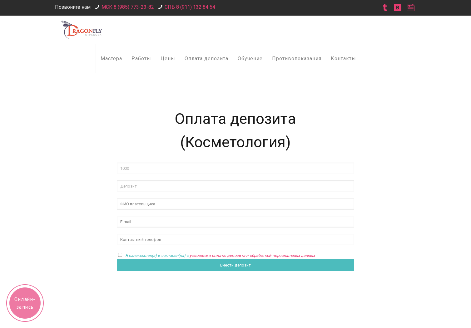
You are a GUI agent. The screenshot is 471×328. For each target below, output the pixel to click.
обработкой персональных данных (282, 255)
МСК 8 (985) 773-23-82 (128, 7)
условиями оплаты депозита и (220, 255)
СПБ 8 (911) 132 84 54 (190, 7)
